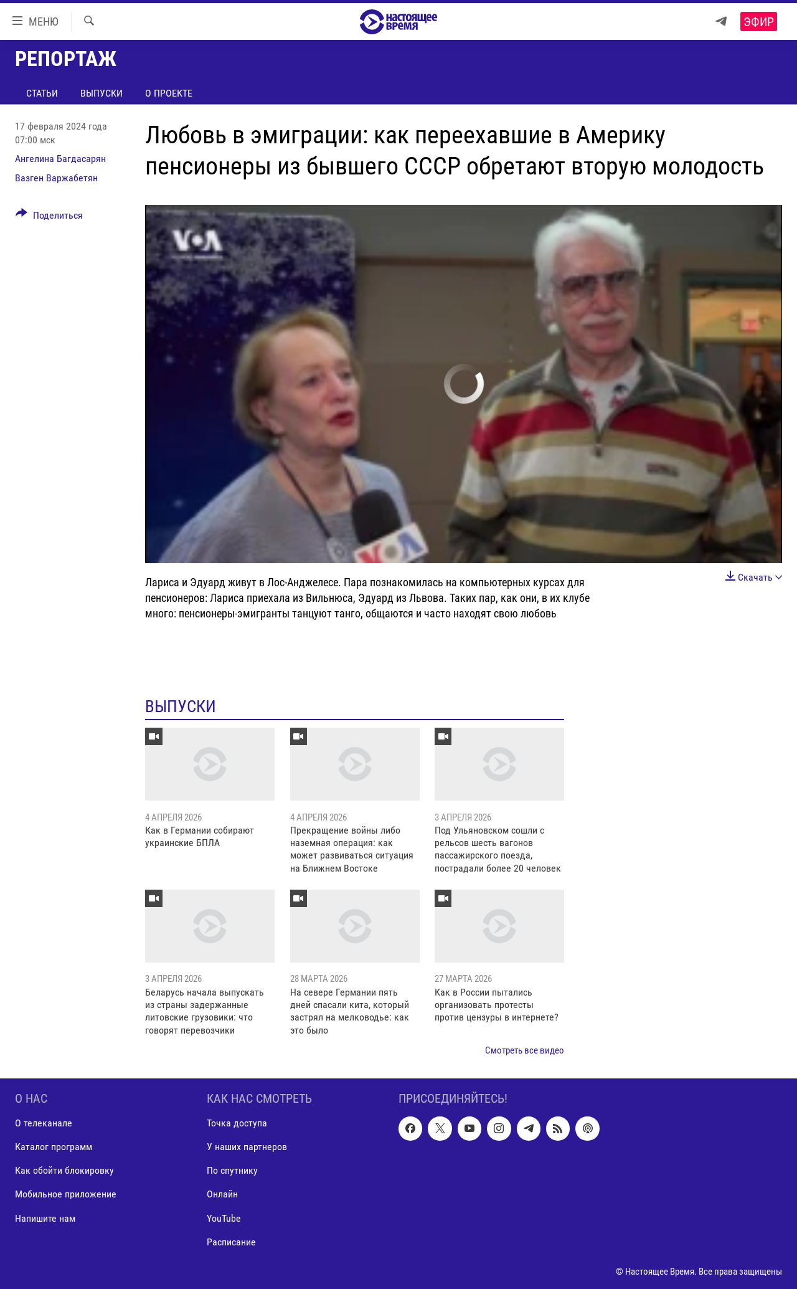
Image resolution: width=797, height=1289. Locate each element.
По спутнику (232, 1170)
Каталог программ (53, 1147)
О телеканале (43, 1123)
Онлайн (222, 1194)
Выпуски (101, 93)
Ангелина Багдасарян (60, 158)
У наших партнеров (247, 1147)
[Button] (49, 217)
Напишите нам (45, 1218)
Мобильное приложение (65, 1194)
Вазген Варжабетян (56, 178)
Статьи (42, 93)
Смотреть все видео (524, 1050)
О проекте (168, 93)
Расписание (231, 1241)
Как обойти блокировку (64, 1170)
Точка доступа (237, 1123)
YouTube (224, 1218)
